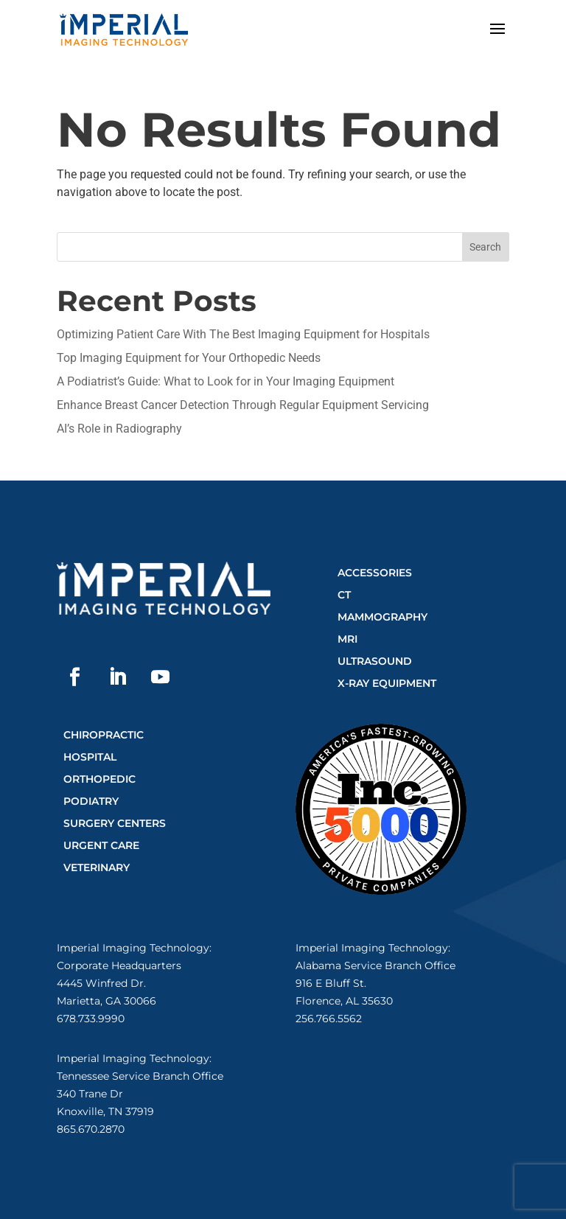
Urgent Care (101, 845)
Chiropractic (103, 734)
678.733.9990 (91, 1018)
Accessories (375, 572)
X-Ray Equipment (387, 683)
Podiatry (91, 801)
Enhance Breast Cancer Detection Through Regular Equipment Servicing (243, 405)
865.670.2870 (91, 1129)
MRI (347, 639)
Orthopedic (99, 779)
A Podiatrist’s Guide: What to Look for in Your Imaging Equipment (225, 381)
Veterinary (96, 867)
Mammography (382, 617)
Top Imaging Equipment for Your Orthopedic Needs (189, 358)
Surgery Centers (114, 823)
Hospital (89, 757)
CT (344, 594)
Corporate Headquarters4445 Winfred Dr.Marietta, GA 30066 (119, 983)
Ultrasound (375, 661)
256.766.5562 (329, 1018)
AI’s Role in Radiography (119, 429)
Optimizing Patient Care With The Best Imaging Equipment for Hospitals (243, 334)
